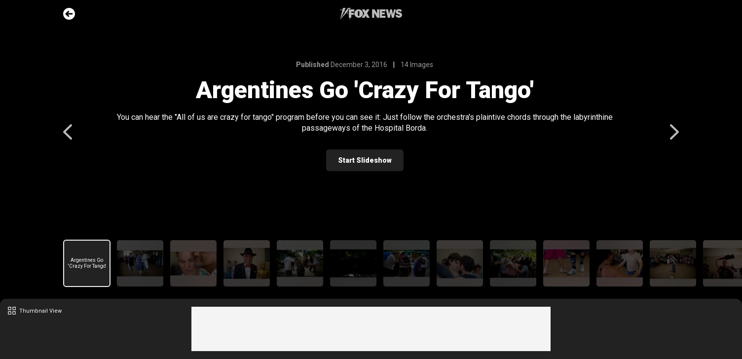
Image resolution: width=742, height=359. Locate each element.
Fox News (371, 14)
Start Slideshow (371, 160)
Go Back (69, 14)
